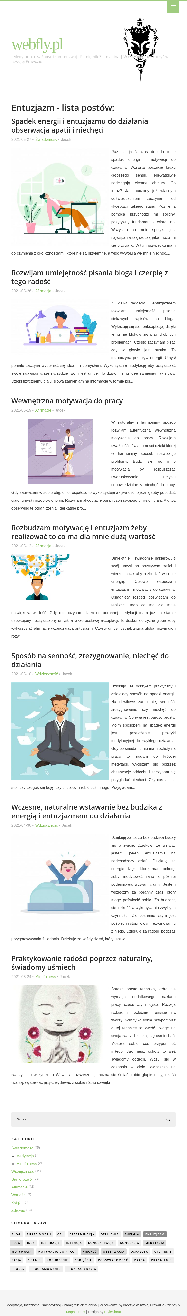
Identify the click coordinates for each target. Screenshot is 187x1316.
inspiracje (51, 1243)
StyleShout (112, 1313)
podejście (108, 1260)
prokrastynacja (109, 1269)
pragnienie (22, 1269)
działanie (111, 1234)
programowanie (73, 1269)
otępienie (20, 1260)
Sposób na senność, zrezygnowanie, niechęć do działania (90, 660)
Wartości (19, 1195)
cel (61, 1234)
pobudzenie (83, 1260)
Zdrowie (18, 1210)
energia (133, 1234)
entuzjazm (157, 1234)
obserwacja (115, 1252)
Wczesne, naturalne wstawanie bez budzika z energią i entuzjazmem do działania (87, 811)
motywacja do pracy (57, 1252)
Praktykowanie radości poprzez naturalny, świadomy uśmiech (82, 962)
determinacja (83, 1234)
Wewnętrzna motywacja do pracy (67, 400)
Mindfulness (45, 977)
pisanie (58, 1260)
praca (165, 1260)
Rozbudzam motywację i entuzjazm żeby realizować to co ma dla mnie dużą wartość (83, 532)
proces (45, 1269)
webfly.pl (37, 44)
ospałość (141, 1252)
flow (16, 1243)
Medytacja (25, 1156)
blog (16, 1234)
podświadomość (139, 1260)
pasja (41, 1260)
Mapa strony (75, 1313)
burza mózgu (39, 1234)
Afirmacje (43, 291)
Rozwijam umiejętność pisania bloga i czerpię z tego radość (90, 277)
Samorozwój (22, 1179)
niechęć (91, 1252)
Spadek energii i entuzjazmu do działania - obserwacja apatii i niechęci (82, 125)
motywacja (22, 1252)
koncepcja (131, 1243)
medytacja (157, 1243)
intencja (75, 1243)
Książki (17, 1203)
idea (31, 1243)
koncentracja (102, 1243)
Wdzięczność (46, 674)
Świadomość (46, 139)
